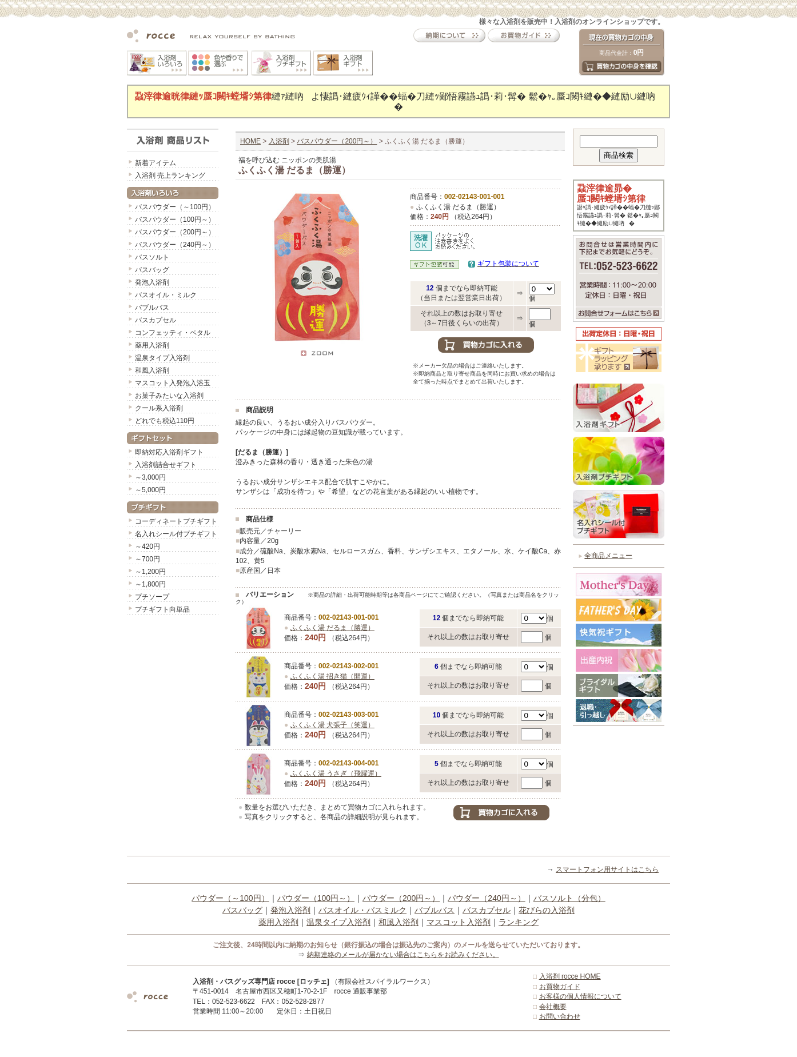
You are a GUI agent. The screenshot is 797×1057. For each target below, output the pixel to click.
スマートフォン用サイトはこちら (607, 869)
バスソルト (152, 257)
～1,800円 (150, 584)
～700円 (147, 559)
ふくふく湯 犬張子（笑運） (332, 725)
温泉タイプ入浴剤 (162, 358)
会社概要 (553, 1007)
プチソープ (152, 597)
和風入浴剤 (152, 370)
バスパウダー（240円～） (175, 245)
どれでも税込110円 (164, 421)
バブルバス (152, 308)
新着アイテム (155, 163)
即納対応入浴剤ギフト (169, 452)
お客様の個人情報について (580, 996)
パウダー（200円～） (401, 898)
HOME (250, 141)
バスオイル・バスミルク (362, 910)
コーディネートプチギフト (176, 521)
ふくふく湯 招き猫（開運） (332, 676)
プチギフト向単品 (162, 609)
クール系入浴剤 (159, 408)
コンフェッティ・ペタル (172, 333)
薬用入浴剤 (152, 345)
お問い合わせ (559, 1016)
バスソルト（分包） (569, 898)
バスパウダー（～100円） (175, 207)
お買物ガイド (559, 987)
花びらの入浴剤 (547, 910)
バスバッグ (152, 270)
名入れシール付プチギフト (176, 534)
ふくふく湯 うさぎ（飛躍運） (335, 773)
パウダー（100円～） (315, 898)
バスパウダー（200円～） (175, 232)
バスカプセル (155, 320)
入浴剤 (279, 141)
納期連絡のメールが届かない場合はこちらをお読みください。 (403, 955)
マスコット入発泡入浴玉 (172, 383)
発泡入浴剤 (152, 282)
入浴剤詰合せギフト (166, 465)
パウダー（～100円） (230, 898)
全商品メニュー (608, 556)
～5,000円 (150, 490)
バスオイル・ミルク (166, 295)
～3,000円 (150, 477)
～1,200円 (150, 572)
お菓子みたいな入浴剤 (169, 396)
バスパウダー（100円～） (175, 220)
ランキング (519, 922)
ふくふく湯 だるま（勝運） (332, 628)
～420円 (147, 547)
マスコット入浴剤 (459, 922)
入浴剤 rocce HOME (570, 976)
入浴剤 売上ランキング (170, 175)
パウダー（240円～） (486, 898)
